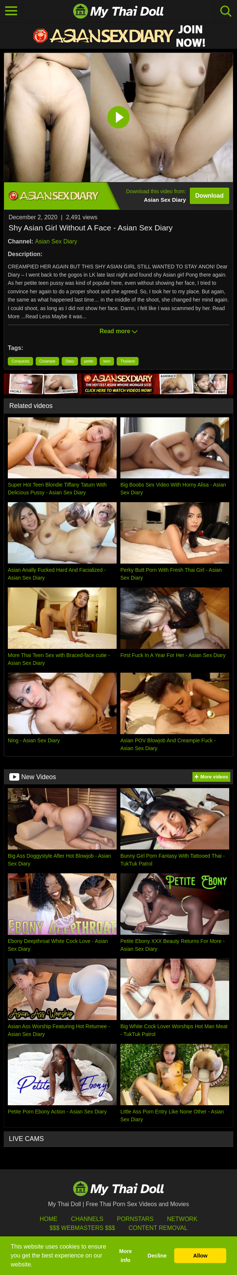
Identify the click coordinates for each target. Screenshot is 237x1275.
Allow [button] (200, 1256)
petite (88, 361)
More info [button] (125, 1255)
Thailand (127, 361)
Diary (69, 361)
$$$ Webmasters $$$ (82, 1228)
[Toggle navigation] (11, 11)
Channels (87, 1219)
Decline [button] (156, 1256)
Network (182, 1219)
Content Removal (158, 1228)
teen (106, 361)
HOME (49, 1219)
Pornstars (135, 1219)
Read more (118, 331)
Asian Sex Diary (56, 241)
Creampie (47, 361)
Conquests (20, 361)
